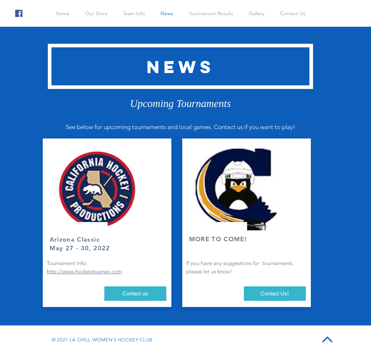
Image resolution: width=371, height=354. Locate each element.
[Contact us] (135, 293)
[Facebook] (18, 13)
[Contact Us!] (275, 293)
